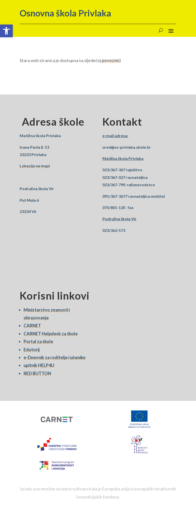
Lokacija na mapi (35, 165)
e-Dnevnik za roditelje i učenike (54, 357)
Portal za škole (38, 341)
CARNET (32, 325)
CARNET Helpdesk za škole (51, 333)
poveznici (111, 60)
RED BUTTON (37, 373)
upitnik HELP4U (39, 365)
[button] (6, 31)
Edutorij (32, 349)
